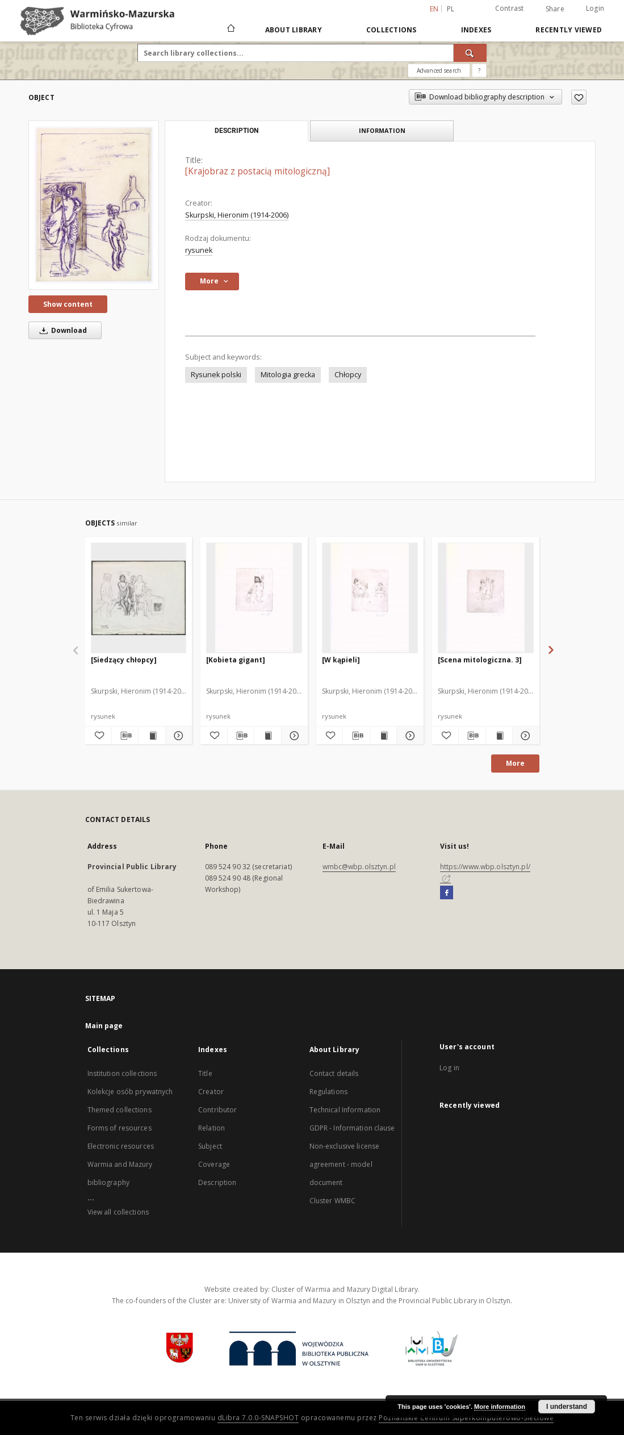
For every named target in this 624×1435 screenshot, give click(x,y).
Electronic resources (120, 1146)
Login (595, 8)
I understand (566, 1407)
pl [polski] (451, 8)
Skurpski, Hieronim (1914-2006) (236, 215)
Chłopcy (347, 374)
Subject (210, 1146)
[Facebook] (446, 893)
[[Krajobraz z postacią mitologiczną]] (94, 205)
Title (205, 1073)
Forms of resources (119, 1128)
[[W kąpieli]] (370, 597)
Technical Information (345, 1110)
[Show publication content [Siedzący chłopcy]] (152, 735)
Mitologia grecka (288, 374)
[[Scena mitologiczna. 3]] (485, 597)
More (515, 763)
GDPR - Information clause (352, 1128)
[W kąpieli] (341, 660)
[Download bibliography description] (125, 735)
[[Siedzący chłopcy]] (138, 597)
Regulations (328, 1091)
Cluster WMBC (332, 1200)
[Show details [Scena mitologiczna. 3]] (524, 735)
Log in (449, 1068)
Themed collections (119, 1110)
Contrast (509, 8)
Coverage (214, 1164)
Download (61, 330)
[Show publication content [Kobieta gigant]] (267, 735)
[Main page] (230, 29)
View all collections (118, 1212)
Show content (68, 304)
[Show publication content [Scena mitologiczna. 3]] (499, 735)
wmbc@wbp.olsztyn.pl (359, 866)
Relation (211, 1128)
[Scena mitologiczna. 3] (480, 660)
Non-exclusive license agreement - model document (344, 1164)
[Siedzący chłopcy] (124, 660)
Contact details (334, 1073)
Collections (391, 30)
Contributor (217, 1110)
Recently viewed (568, 30)
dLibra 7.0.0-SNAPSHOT (258, 1418)
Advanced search (439, 70)
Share (555, 9)
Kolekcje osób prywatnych (130, 1091)
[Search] (470, 53)
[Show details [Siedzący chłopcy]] (177, 735)
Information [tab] (382, 130)
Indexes (476, 30)
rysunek (198, 250)
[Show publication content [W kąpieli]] (383, 735)
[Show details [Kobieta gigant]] (293, 735)
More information (499, 1406)
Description (217, 1182)
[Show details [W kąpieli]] (408, 735)
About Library (293, 30)
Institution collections (122, 1073)
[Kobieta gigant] (235, 660)
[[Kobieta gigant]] (254, 597)
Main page (104, 1026)
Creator (211, 1091)
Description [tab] (236, 131)
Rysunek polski (216, 374)
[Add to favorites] (579, 97)
